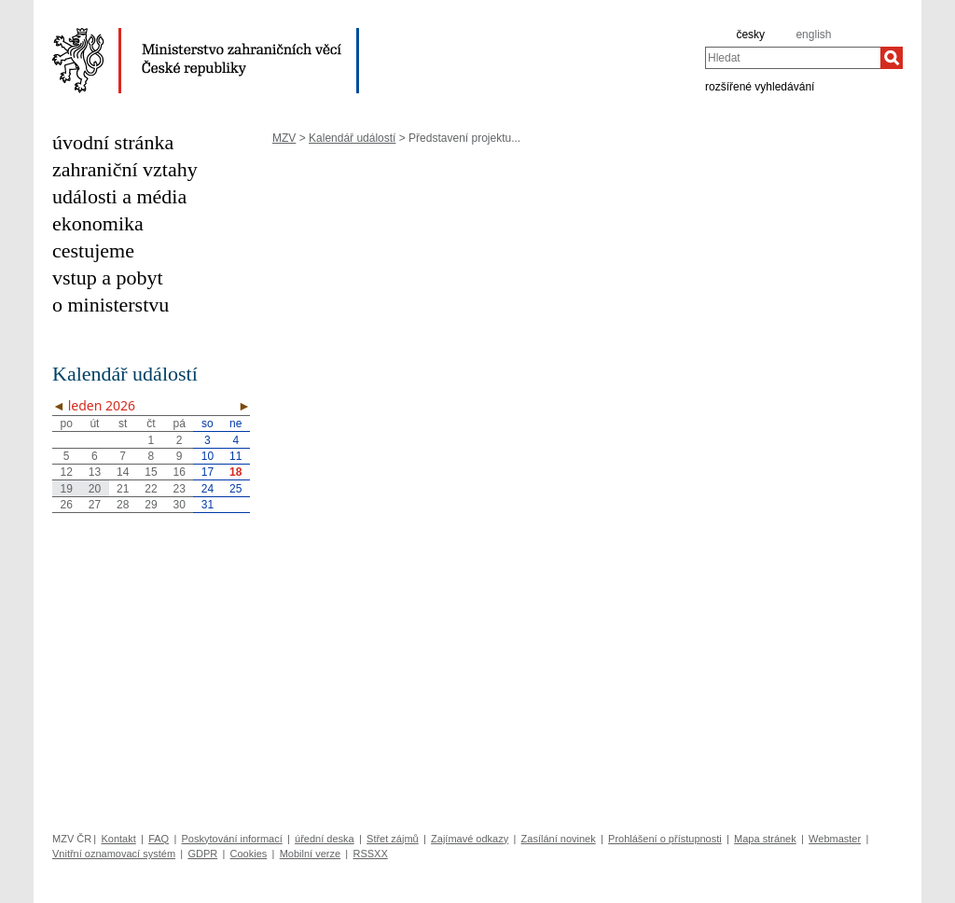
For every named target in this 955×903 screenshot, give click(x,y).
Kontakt (118, 838)
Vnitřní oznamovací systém (113, 853)
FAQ (158, 838)
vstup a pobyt (107, 277)
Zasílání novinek (558, 838)
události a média (119, 196)
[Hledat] (891, 58)
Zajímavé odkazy (469, 838)
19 (66, 488)
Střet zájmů (393, 838)
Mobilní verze (310, 853)
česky (750, 34)
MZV (284, 138)
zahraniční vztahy (125, 169)
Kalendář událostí (352, 138)
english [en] (813, 34)
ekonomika (98, 223)
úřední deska (324, 838)
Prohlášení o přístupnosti (665, 838)
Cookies (249, 853)
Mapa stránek (765, 838)
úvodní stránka (112, 142)
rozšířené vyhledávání (759, 85)
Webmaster (835, 838)
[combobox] (792, 58)
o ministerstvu (110, 304)
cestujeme (93, 250)
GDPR (202, 853)
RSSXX (370, 853)
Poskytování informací (232, 838)
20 (95, 488)
